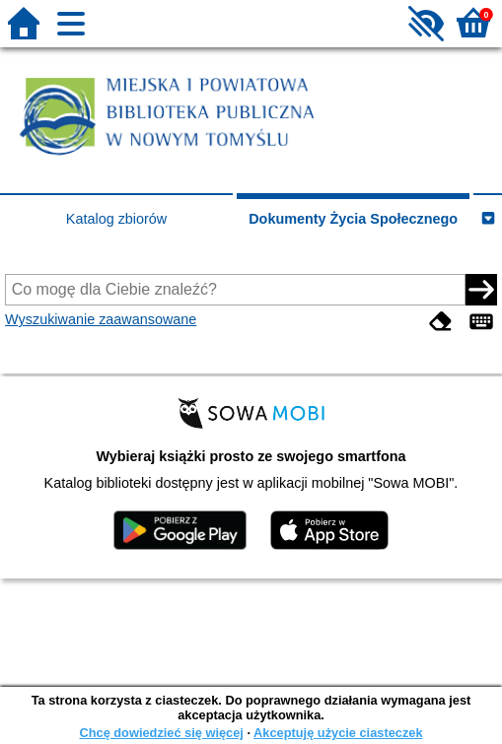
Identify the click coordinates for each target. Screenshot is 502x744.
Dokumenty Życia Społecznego (353, 219)
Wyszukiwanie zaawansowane (100, 319)
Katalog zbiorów (116, 219)
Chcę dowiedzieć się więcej (161, 732)
